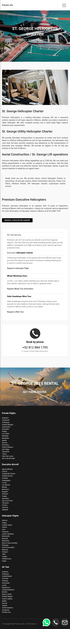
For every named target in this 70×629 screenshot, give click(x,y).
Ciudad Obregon (7, 425)
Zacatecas (5, 610)
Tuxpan (4, 556)
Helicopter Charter (24, 253)
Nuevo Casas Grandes (9, 543)
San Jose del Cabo (8, 458)
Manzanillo (6, 536)
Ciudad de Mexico (8, 590)
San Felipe (5, 449)
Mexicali (5, 538)
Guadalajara (6, 480)
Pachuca (5, 494)
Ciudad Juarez (7, 525)
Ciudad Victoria (7, 476)
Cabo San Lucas (7, 456)
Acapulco (5, 418)
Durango (5, 581)
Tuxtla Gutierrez (7, 608)
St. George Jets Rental (34, 383)
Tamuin (4, 603)
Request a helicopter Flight (18, 268)
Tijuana (4, 605)
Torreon (4, 505)
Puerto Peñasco (7, 447)
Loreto (4, 585)
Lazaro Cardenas (8, 534)
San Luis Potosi (7, 501)
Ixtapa (4, 561)
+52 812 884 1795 (35, 340)
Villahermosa (6, 559)
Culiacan (5, 478)
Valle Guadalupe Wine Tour (19, 296)
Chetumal (5, 574)
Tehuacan (5, 503)
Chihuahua (5, 422)
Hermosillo (6, 583)
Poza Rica (5, 445)
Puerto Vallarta (7, 599)
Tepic (4, 554)
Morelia (4, 592)
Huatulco (5, 572)
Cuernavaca (6, 427)
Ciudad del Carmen (8, 474)
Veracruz (5, 507)
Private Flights (9, 413)
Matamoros (6, 587)
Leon (3, 529)
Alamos (4, 520)
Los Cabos (5, 434)
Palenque (5, 545)
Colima (4, 527)
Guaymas (5, 532)
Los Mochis (6, 485)
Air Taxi (5, 567)
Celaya (4, 523)
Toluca (4, 454)
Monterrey (5, 541)
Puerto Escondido (8, 547)
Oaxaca (4, 443)
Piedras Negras (7, 596)
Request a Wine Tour (15, 312)
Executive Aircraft (10, 464)
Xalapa (4, 431)
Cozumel (5, 578)
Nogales (5, 492)
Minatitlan (5, 438)
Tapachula (5, 452)
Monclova (5, 489)
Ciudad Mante (7, 576)
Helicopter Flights (10, 515)
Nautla (4, 440)
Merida (4, 487)
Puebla (4, 496)
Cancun (4, 471)
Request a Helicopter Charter (17, 220)
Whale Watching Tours (17, 276)
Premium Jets (7, 5)
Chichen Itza (6, 612)
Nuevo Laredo (7, 594)
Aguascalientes (7, 469)
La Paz (4, 483)
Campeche (5, 420)
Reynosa (5, 550)
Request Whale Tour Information (20, 289)
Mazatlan (5, 436)
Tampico (5, 552)
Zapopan (5, 510)
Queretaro (5, 498)
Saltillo (4, 601)
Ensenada (5, 429)
